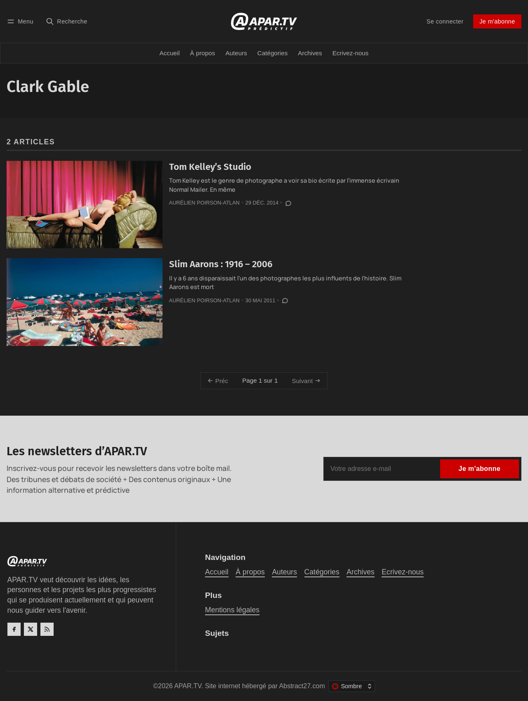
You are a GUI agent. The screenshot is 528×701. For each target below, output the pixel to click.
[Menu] (21, 21)
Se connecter (445, 21)
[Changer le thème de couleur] (352, 686)
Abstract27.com (302, 685)
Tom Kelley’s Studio (210, 166)
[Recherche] (66, 21)
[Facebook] (14, 629)
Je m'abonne (497, 21)
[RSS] (47, 629)
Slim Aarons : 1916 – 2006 (220, 264)
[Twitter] (30, 629)
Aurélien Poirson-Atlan (204, 203)
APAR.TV (187, 685)
